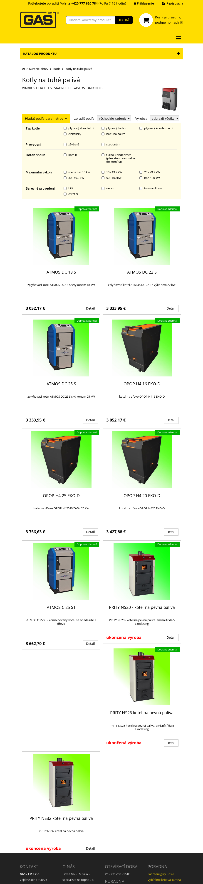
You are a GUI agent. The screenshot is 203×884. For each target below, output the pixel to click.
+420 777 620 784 (33, 817)
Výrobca (141, 118)
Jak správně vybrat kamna (122, 818)
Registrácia (169, 3)
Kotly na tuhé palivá (78, 69)
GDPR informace (73, 850)
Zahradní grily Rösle (161, 798)
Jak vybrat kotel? (116, 812)
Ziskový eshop (162, 877)
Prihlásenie (140, 3)
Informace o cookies (76, 856)
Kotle (56, 69)
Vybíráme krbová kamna (164, 803)
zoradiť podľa (84, 118)
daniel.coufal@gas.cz (36, 822)
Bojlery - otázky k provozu (165, 809)
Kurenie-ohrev (38, 69)
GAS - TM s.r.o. (59, 877)
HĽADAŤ (124, 20)
